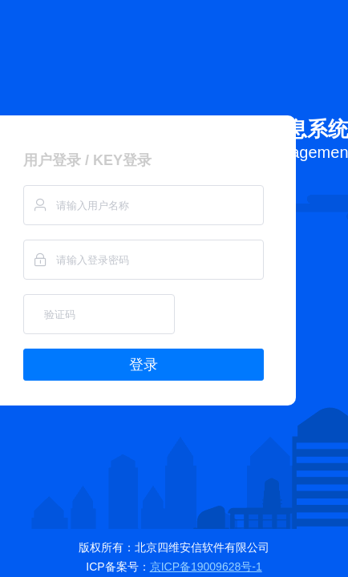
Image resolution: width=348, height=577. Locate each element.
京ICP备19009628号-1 (206, 566)
